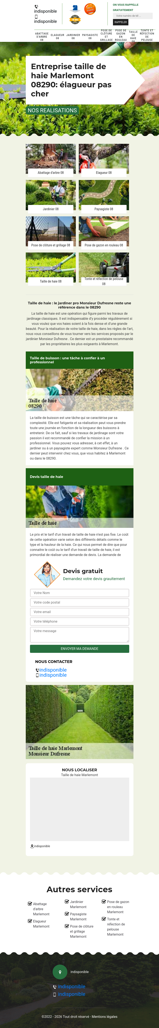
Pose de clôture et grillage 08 (106, 36)
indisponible (45, 9)
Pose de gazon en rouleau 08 (121, 36)
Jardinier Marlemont (78, 904)
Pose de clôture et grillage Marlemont (82, 931)
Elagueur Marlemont (41, 923)
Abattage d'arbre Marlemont (41, 909)
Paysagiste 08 (90, 36)
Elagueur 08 (57, 36)
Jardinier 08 (73, 36)
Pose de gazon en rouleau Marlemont (118, 907)
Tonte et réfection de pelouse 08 (147, 36)
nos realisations (52, 110)
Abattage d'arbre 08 (42, 36)
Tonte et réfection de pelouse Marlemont (116, 926)
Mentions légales (104, 1017)
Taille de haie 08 (133, 36)
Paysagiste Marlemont (78, 916)
